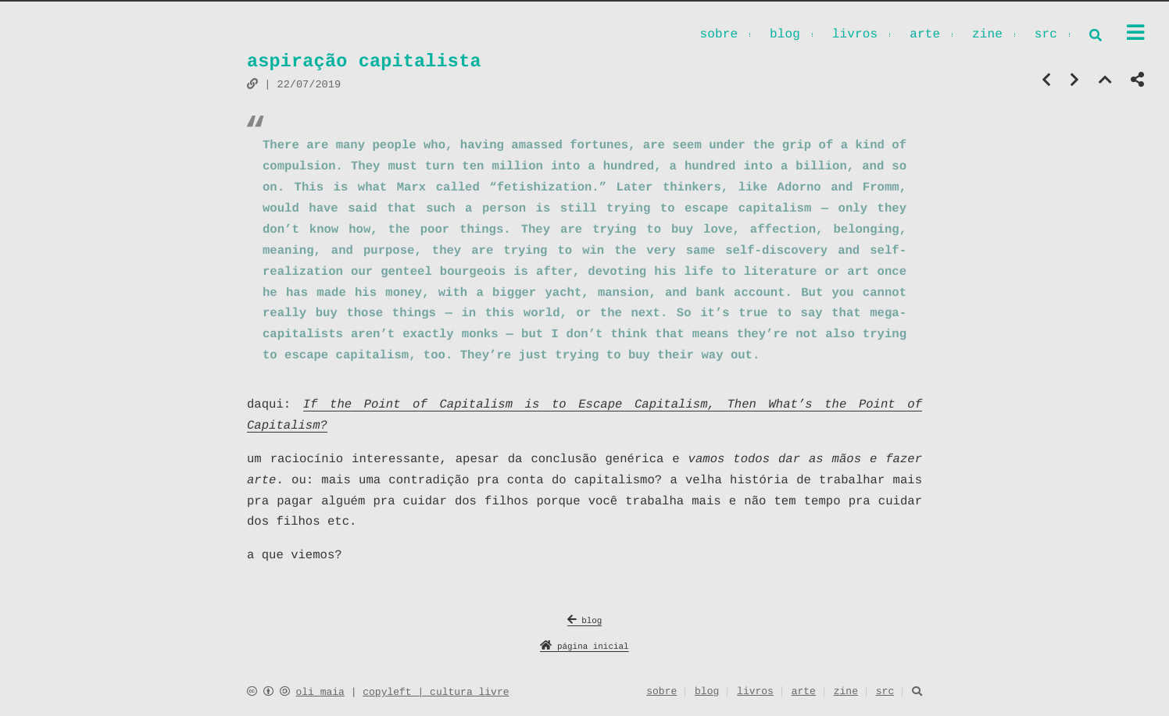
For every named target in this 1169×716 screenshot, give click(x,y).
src (1046, 36)
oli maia (319, 693)
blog (785, 36)
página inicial (584, 648)
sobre (718, 36)
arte (925, 36)
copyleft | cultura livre (436, 693)
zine (987, 36)
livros (855, 36)
